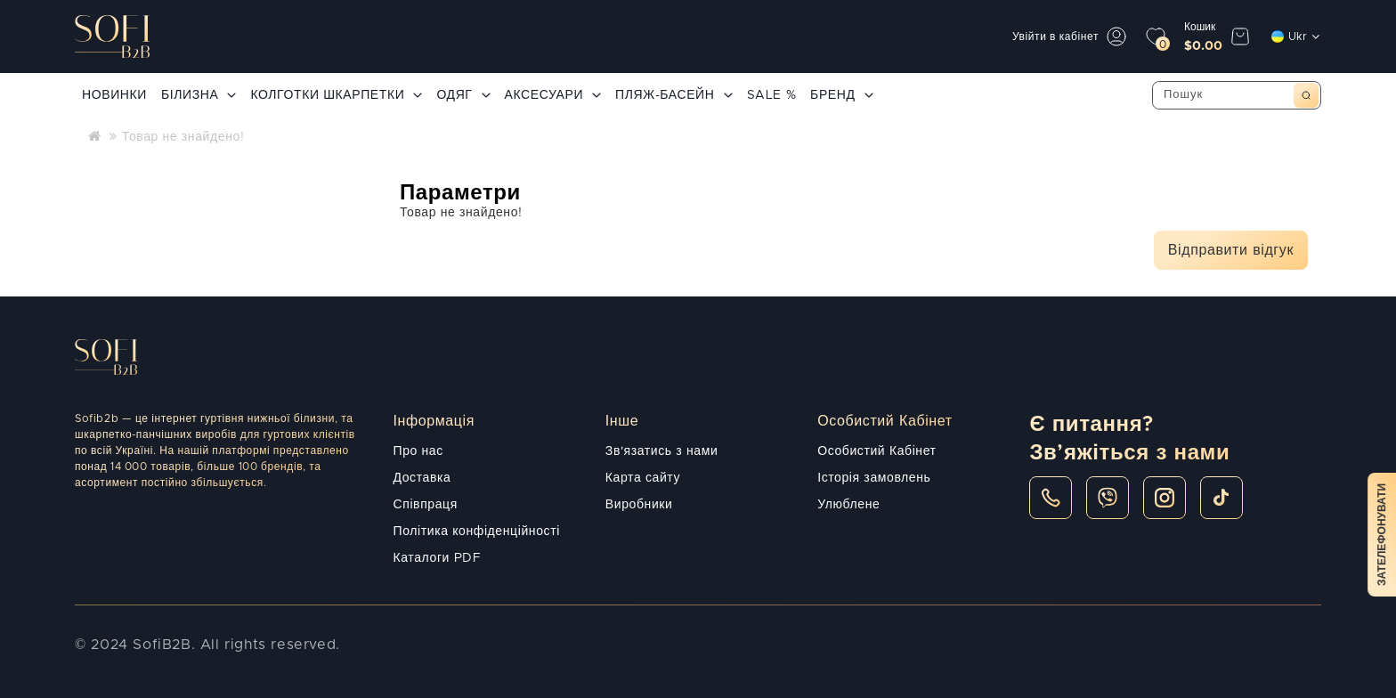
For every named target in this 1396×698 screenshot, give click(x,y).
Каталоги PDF (438, 558)
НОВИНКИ (114, 95)
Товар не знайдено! (183, 137)
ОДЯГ (463, 95)
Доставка (422, 478)
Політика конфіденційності (477, 531)
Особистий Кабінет (876, 451)
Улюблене (848, 505)
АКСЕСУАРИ (553, 95)
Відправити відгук (1231, 250)
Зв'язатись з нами (661, 451)
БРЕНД (841, 95)
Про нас (418, 451)
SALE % (772, 95)
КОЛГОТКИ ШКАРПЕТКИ (336, 95)
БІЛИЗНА (198, 95)
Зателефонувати (1381, 534)
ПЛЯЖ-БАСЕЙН (673, 95)
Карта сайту (642, 478)
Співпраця (426, 505)
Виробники (639, 505)
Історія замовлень (873, 478)
